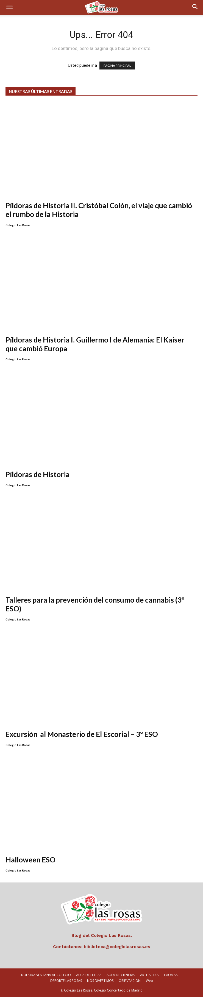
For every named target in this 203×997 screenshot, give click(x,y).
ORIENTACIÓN (130, 980)
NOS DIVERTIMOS (100, 980)
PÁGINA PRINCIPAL (117, 65)
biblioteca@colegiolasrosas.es (117, 946)
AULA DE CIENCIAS (121, 975)
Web (149, 980)
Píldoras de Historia (37, 474)
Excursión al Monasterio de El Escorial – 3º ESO (81, 734)
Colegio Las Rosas (17, 225)
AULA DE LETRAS (88, 975)
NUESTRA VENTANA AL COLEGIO (46, 975)
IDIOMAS (170, 975)
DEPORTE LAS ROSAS (66, 980)
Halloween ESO (30, 859)
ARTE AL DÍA (149, 975)
